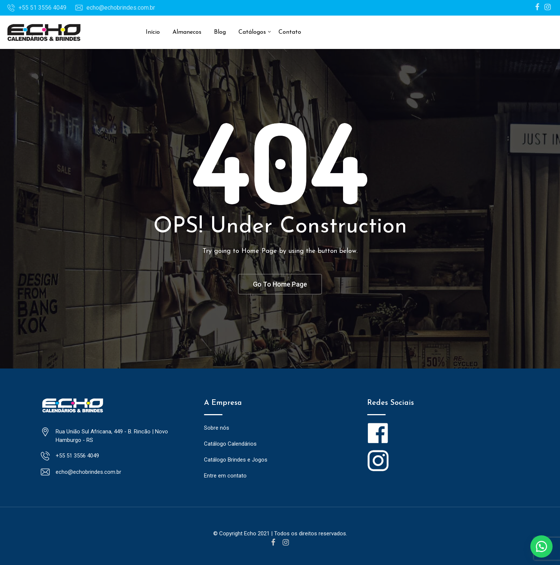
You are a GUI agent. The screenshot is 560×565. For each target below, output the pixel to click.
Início (153, 32)
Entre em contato (225, 476)
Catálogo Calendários (230, 444)
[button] (541, 546)
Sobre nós (216, 428)
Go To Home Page (280, 284)
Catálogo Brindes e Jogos (235, 460)
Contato (290, 32)
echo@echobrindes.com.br (120, 7)
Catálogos (252, 32)
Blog (220, 32)
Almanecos (186, 32)
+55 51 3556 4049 (42, 7)
